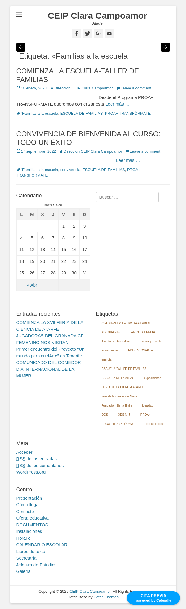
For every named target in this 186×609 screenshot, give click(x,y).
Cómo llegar (28, 504)
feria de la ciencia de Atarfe (120, 396)
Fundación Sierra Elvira (117, 405)
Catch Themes (105, 597)
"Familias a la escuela (39, 113)
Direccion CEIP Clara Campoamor (83, 88)
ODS (105, 414)
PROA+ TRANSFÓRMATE (128, 113)
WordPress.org (31, 471)
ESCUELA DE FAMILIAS (81, 113)
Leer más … (117, 103)
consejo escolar (152, 341)
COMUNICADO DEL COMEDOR (48, 362)
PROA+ (145, 414)
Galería (23, 571)
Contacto (25, 511)
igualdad (147, 405)
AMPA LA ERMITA (143, 332)
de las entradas (36, 458)
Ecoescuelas (110, 350)
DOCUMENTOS (32, 524)
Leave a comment (136, 88)
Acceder (24, 452)
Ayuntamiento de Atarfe (117, 341)
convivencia (70, 169)
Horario (23, 538)
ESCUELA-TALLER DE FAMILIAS (124, 368)
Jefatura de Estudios (36, 564)
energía (107, 359)
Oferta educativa (32, 517)
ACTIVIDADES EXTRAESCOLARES (126, 323)
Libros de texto (30, 551)
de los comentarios (40, 465)
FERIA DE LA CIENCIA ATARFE (123, 387)
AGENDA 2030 (112, 332)
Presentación (29, 498)
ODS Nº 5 (124, 414)
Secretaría (26, 557)
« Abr (32, 284)
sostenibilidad (155, 424)
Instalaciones (29, 531)
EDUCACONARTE (140, 350)
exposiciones (152, 378)
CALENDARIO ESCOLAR (41, 544)
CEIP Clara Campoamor (97, 15)
